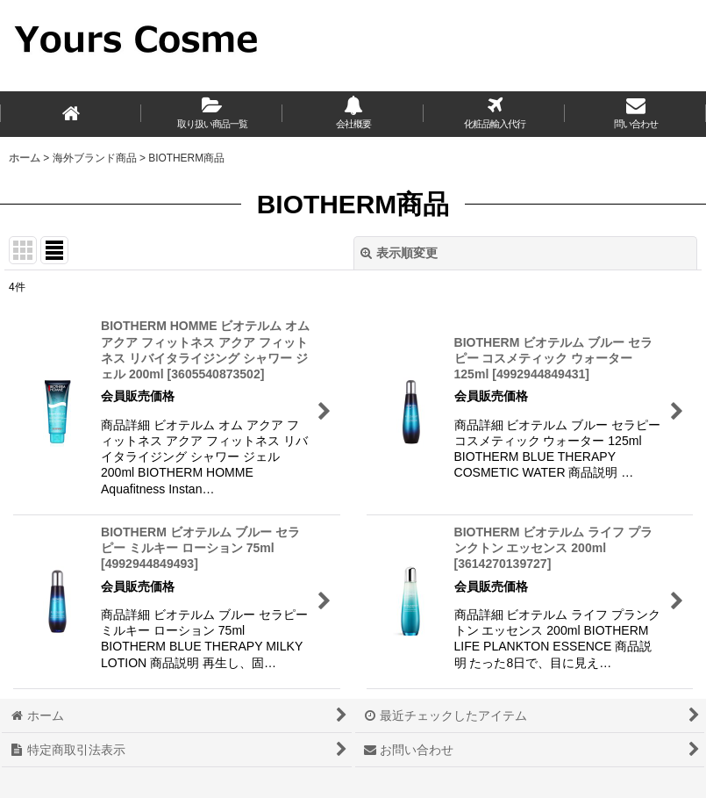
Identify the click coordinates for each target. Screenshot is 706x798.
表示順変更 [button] (399, 253)
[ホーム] (70, 114)
